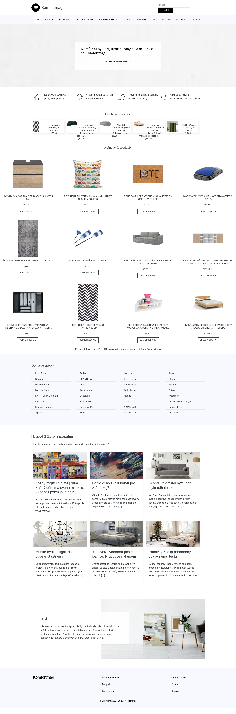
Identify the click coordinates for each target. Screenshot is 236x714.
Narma (127, 396)
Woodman (173, 396)
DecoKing (85, 396)
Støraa (172, 379)
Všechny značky (110, 677)
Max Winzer (130, 412)
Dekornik (173, 412)
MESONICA (130, 384)
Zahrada (141, 20)
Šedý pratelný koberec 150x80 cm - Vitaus (28, 260)
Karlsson (39, 401)
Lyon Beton (41, 373)
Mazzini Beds (42, 390)
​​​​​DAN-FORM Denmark (46, 396)
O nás (174, 684)
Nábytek (49, 20)
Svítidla (180, 20)
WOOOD (84, 412)
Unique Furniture (44, 407)
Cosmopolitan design (179, 401)
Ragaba (39, 379)
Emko (83, 373)
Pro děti (195, 20)
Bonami (172, 373)
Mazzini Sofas (42, 384)
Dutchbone (129, 390)
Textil (127, 20)
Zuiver (171, 390)
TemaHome (86, 390)
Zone (126, 401)
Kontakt (175, 691)
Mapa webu (108, 691)
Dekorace (64, 20)
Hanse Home (175, 407)
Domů (37, 20)
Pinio (82, 384)
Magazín (106, 684)
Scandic (172, 384)
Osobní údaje (178, 677)
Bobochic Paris (88, 407)
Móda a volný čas (161, 20)
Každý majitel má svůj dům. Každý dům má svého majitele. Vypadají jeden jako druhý (59, 487)
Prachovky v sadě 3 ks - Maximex (87, 260)
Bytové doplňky (84, 20)
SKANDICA (86, 379)
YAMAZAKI (130, 407)
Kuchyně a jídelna (109, 20)
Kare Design (130, 379)
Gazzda (128, 373)
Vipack (38, 412)
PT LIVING (85, 401)
